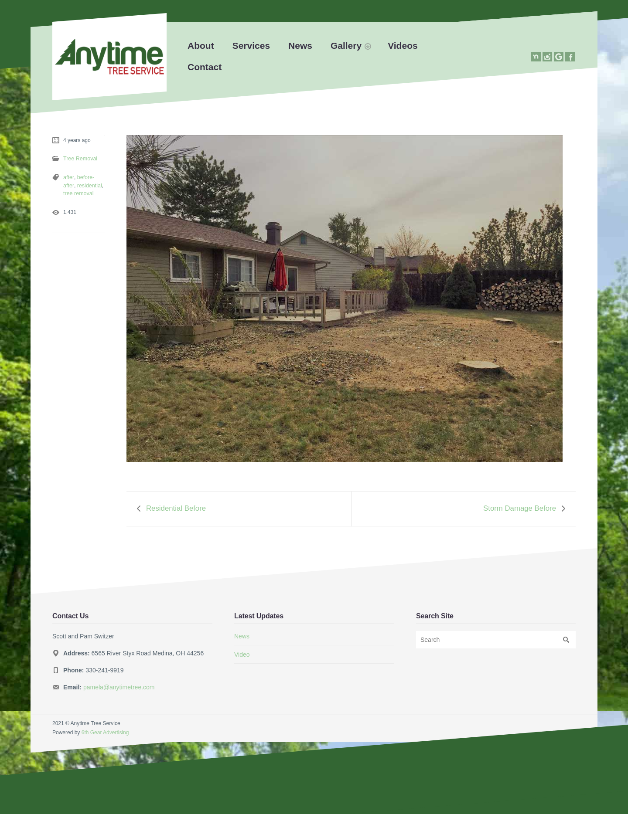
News (300, 46)
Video (242, 652)
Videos (402, 46)
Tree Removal (79, 159)
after (68, 177)
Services (251, 46)
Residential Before (176, 507)
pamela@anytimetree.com (119, 685)
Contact (205, 67)
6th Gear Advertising (105, 731)
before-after (89, 177)
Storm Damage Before (519, 507)
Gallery (346, 46)
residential (75, 185)
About (201, 46)
